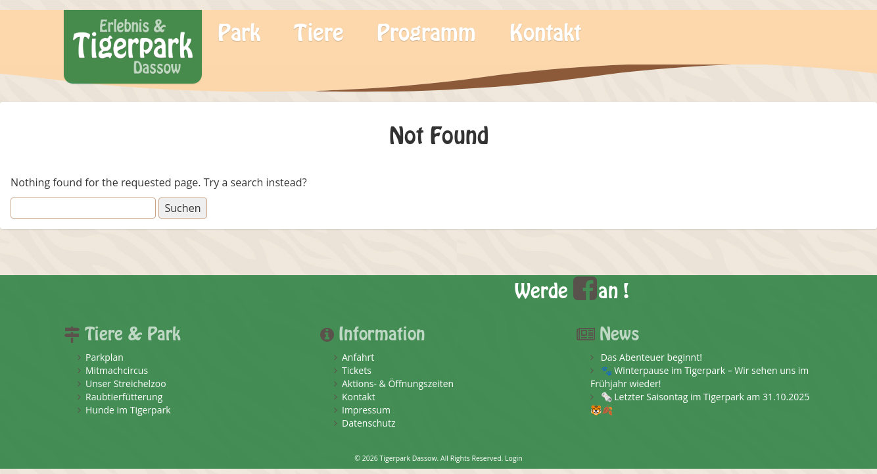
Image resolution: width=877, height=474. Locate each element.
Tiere (319, 33)
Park (239, 33)
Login (514, 458)
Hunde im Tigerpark (128, 410)
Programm (426, 33)
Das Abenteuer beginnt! (651, 357)
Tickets (356, 370)
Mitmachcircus (116, 370)
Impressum (366, 410)
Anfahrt (358, 357)
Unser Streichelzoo (125, 383)
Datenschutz (368, 423)
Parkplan (104, 357)
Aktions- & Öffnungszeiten (398, 383)
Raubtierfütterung (123, 396)
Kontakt (545, 33)
